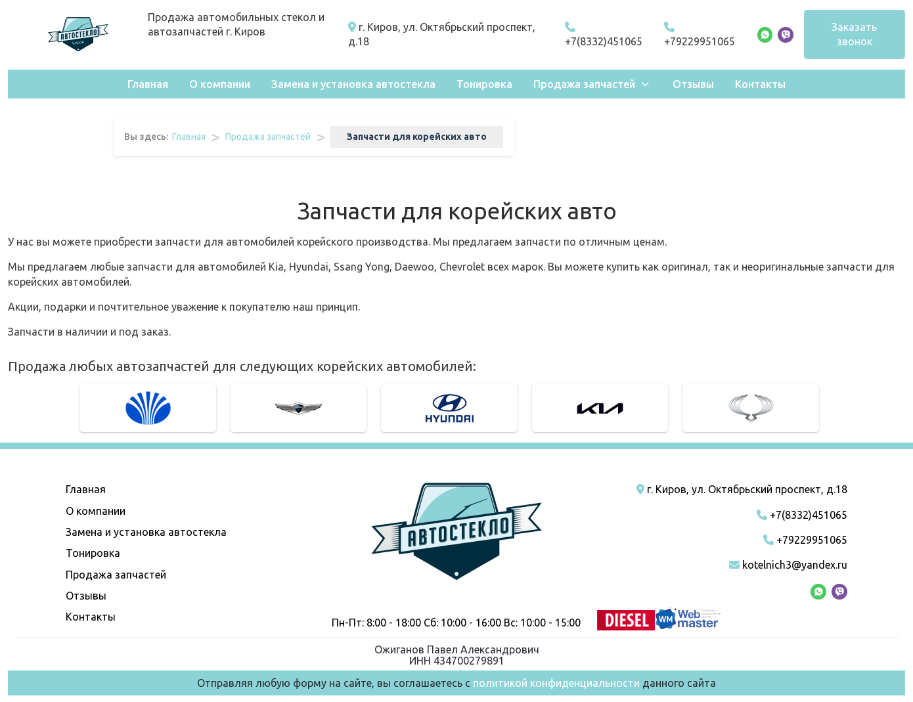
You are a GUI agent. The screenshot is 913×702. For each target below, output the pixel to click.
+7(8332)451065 (603, 34)
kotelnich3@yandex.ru (788, 565)
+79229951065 (699, 34)
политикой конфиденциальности (556, 683)
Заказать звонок (854, 34)
